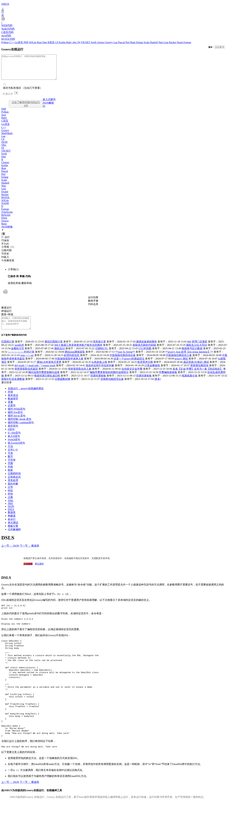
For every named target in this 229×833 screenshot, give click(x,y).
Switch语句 (14, 446)
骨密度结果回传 (199, 372)
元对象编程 (14, 536)
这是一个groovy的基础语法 (129, 365)
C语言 (4, 125)
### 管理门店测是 (197, 348)
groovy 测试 (181, 365)
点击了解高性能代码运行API (26, 109)
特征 (10, 497)
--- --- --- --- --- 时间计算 (21, 359)
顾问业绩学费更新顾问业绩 (43, 379)
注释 (10, 504)
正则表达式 (14, 484)
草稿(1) (13, 274)
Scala (147, 42)
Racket (173, 42)
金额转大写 (17, 355)
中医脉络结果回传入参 (179, 362)
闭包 (10, 501)
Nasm (180, 42)
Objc (3, 149)
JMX (10, 510)
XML (11, 507)
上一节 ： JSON (10, 553)
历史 (5, 258)
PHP (26, 42)
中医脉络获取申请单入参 (69, 365)
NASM (5, 208)
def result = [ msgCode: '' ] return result (35, 372)
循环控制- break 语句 (19, 426)
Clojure (5, 167)
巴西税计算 (7, 348)
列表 (10, 474)
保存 (5, 245)
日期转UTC (101, 355)
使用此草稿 (14, 288)
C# (57, 42)
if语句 (11, 436)
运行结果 (93, 302)
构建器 (12, 523)
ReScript (5, 219)
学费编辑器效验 (168, 379)
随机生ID (59, 355)
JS (44, 111)
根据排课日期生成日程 (47, 383)
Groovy (109, 42)
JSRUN (5, 4)
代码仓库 (93, 309)
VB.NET (86, 42)
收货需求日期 (145, 369)
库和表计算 (99, 348)
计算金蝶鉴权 (152, 372)
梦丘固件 (39, 571)
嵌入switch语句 (16, 450)
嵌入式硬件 (49, 104)
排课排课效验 (98, 383)
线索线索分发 (189, 383)
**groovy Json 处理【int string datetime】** (189, 359)
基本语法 (13, 402)
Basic (4, 228)
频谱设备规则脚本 (146, 348)
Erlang (140, 42)
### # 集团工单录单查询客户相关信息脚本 (78, 352)
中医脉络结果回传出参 (123, 362)
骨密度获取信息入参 (79, 376)
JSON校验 (7, 231)
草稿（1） (8, 251)
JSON (4, 146)
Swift (94, 42)
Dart (45, 42)
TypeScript (7, 216)
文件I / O (13, 457)
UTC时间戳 (144, 355)
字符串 (12, 467)
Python (5, 42)
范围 (10, 470)
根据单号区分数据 (192, 355)
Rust (39, 42)
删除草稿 (26, 288)
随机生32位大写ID (196, 352)
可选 (10, 460)
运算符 (12, 412)
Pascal (121, 42)
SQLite (33, 42)
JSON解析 (48, 107)
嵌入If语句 (14, 443)
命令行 (12, 526)
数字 (10, 463)
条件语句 (13, 433)
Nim (161, 42)
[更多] (157, 386)
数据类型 (13, 406)
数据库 (12, 519)
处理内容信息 (71, 362)
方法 (10, 453)
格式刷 (6, 255)
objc (75, 42)
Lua (115, 42)
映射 (10, 477)
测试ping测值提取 (75, 359)
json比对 (19, 352)
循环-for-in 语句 (16, 423)
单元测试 (13, 529)
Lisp (166, 42)
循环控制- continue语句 (21, 429)
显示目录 (6, 389)
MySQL (5, 202)
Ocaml (4, 196)
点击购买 (28, 571)
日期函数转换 (62, 386)
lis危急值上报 (99, 369)
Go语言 (19, 42)
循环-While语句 (16, 416)
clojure (101, 42)
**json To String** (125, 359)
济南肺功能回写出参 (112, 386)
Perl (127, 42)
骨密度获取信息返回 (26, 376)
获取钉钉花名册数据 (13, 386)
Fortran (187, 42)
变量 (10, 409)
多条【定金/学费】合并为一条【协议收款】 (198, 376)
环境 (10, 399)
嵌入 (5, 261)
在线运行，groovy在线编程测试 (26, 395)
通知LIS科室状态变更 (49, 369)
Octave (5, 225)
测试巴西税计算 (54, 348)
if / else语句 (14, 440)
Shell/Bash (6, 138)
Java (3, 119)
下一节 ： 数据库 (29, 553)
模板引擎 (13, 533)
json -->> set (27, 362)
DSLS (11, 516)
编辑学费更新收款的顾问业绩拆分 (109, 379)
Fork (5, 248)
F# (79, 42)
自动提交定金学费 (132, 376)
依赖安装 (7, 265)
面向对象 (13, 491)
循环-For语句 (15, 419)
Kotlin (62, 42)
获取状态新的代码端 (144, 352)
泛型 (10, 494)
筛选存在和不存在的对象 (100, 372)
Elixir (4, 222)
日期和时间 (14, 480)
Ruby (69, 42)
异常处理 (13, 487)
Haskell (154, 42)
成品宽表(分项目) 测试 (196, 369)
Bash (133, 42)
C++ (12, 42)
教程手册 (93, 305)
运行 (5, 242)
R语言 (51, 42)
